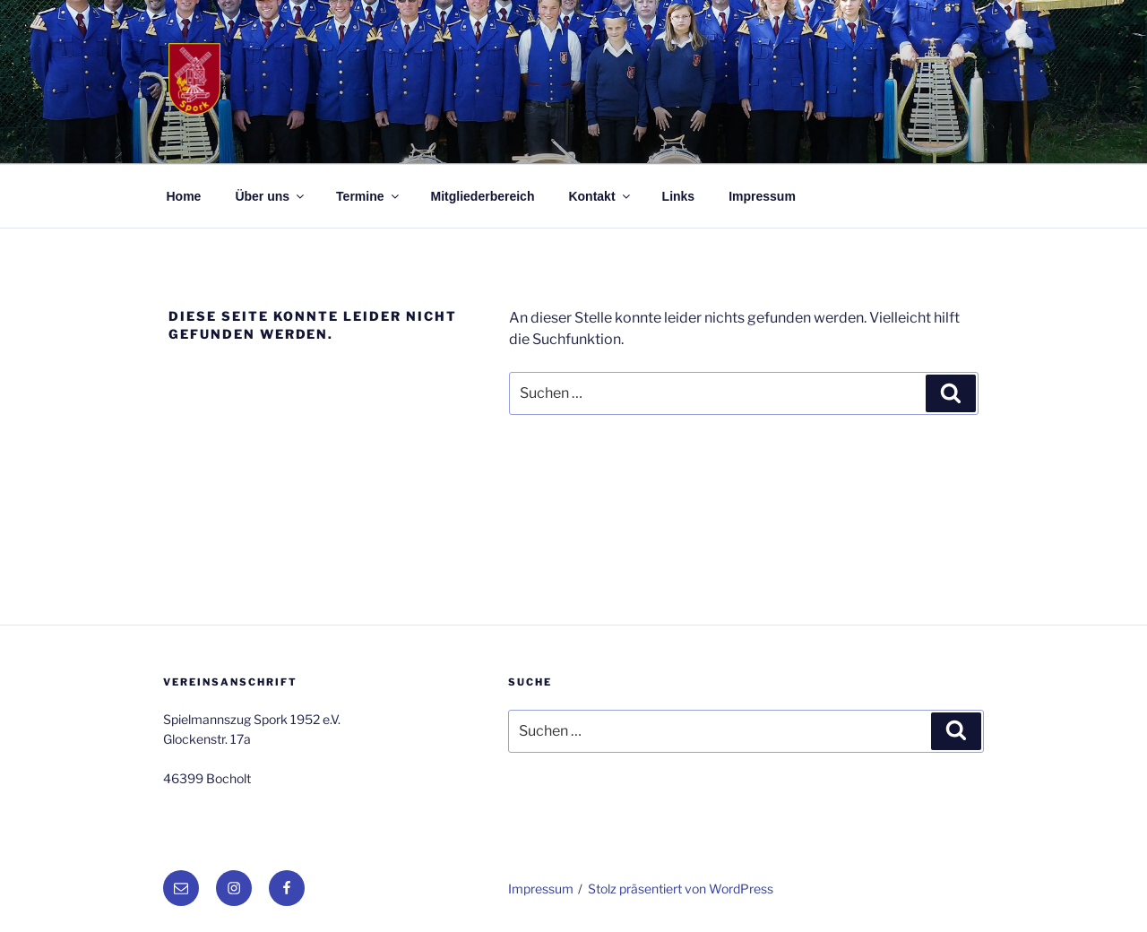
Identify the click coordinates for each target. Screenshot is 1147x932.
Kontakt (600, 196)
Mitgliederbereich (483, 196)
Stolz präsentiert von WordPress (680, 888)
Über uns (270, 196)
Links (678, 196)
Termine (368, 196)
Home (184, 196)
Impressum (762, 196)
